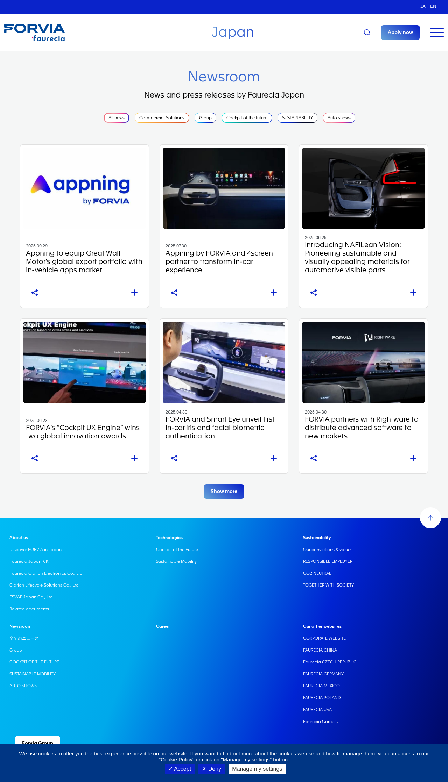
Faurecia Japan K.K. (29, 561)
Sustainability (317, 538)
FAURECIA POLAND (322, 698)
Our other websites (322, 626)
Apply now (400, 32)
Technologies (169, 538)
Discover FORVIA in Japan (35, 549)
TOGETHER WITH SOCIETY (328, 585)
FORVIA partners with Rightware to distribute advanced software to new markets (362, 428)
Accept (179, 769)
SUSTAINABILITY (297, 118)
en (433, 6)
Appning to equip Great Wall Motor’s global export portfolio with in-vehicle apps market (84, 262)
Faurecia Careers (320, 721)
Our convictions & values (327, 549)
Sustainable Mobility (176, 561)
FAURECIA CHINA (320, 650)
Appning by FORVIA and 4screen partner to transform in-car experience (219, 262)
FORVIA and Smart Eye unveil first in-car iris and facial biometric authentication (220, 428)
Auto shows (339, 118)
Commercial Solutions (161, 118)
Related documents (29, 609)
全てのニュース (24, 638)
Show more (224, 491)
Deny (211, 769)
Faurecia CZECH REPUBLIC (330, 662)
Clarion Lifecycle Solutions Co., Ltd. (44, 585)
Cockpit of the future (246, 118)
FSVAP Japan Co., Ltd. (31, 597)
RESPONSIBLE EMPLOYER (327, 561)
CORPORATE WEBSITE (324, 638)
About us (18, 538)
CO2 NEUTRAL (317, 573)
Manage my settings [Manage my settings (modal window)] (257, 769)
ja (423, 6)
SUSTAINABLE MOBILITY (32, 674)
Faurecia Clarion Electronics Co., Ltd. (46, 573)
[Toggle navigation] (437, 32)
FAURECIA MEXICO (321, 686)
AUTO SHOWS (23, 686)
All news (116, 118)
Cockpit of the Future (177, 549)
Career (163, 626)
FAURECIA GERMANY (323, 674)
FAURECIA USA (317, 710)
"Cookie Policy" (177, 759)
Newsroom (20, 626)
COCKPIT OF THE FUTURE (34, 662)
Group (205, 118)
